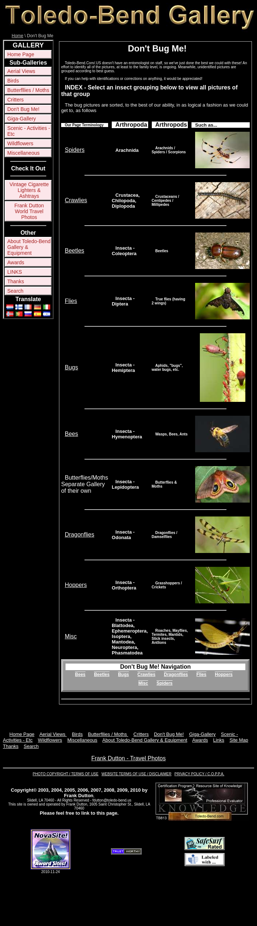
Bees (71, 434)
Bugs (71, 367)
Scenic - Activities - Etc (28, 131)
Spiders (74, 150)
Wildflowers (20, 143)
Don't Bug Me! (23, 109)
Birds (13, 81)
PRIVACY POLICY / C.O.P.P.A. (199, 774)
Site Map (238, 740)
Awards (15, 262)
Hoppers (76, 585)
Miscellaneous (23, 153)
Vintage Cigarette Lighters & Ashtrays (29, 190)
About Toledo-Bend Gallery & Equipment (29, 247)
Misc (71, 636)
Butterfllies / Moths (28, 90)
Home (17, 35)
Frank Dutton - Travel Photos (128, 758)
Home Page (20, 54)
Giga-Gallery (21, 119)
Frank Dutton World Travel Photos (29, 211)
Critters (15, 100)
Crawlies (76, 200)
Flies (71, 301)
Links (218, 740)
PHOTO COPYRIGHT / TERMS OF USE (66, 774)
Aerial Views (21, 71)
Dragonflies (79, 534)
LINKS (14, 272)
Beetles (74, 250)
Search (15, 291)
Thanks (15, 281)
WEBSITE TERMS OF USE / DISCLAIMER (136, 774)
